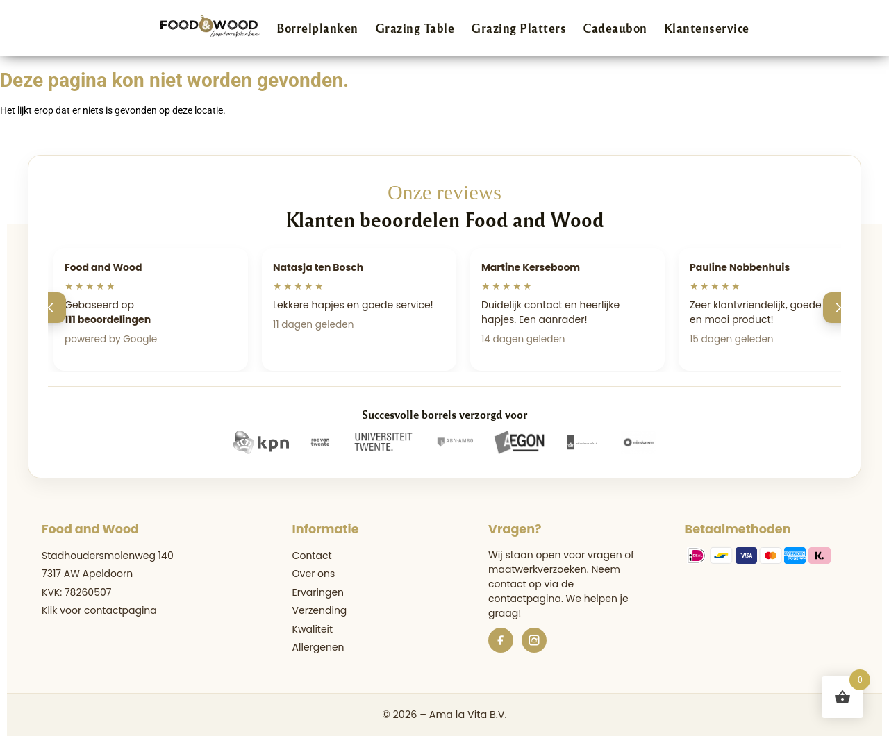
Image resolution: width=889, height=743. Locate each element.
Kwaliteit (312, 629)
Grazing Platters (518, 28)
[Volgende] (838, 307)
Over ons (313, 574)
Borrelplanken (317, 28)
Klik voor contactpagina (99, 610)
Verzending (319, 610)
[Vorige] (50, 307)
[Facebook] (500, 640)
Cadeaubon (615, 28)
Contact (312, 555)
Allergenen (318, 647)
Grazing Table (415, 28)
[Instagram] (534, 640)
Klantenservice (706, 28)
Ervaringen (318, 592)
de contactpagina (531, 591)
